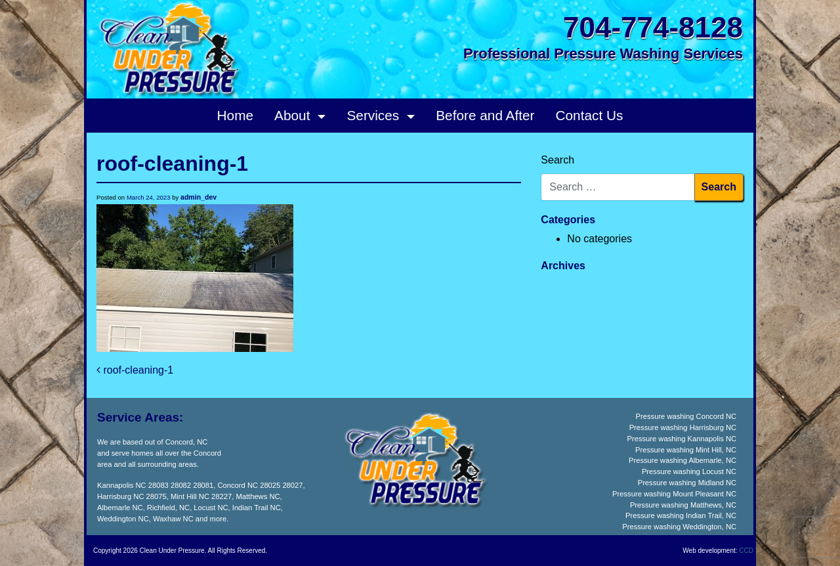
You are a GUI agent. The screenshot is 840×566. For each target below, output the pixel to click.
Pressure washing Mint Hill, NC (685, 450)
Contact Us (589, 115)
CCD (746, 550)
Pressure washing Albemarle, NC (682, 460)
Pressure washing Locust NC (689, 471)
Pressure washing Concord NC (686, 416)
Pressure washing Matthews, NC (683, 505)
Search (557, 159)
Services (374, 115)
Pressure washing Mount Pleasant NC (674, 494)
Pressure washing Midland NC (687, 483)
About (294, 115)
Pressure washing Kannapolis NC (682, 439)
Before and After (485, 115)
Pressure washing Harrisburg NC (683, 427)
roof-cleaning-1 (134, 370)
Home (235, 115)
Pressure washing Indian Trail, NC (680, 515)
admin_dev (198, 197)
